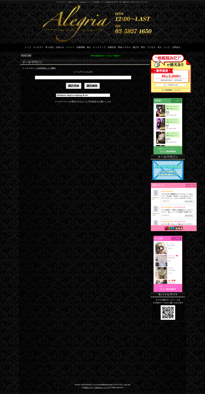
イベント (70, 47)
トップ (28, 47)
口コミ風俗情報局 (167, 90)
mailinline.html (83, 89)
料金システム (124, 47)
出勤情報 (80, 47)
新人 (89, 47)
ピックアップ (99, 47)
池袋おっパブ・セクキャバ (167, 149)
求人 (160, 47)
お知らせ (60, 47)
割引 (143, 47)
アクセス (151, 47)
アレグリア (177, 90)
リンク (167, 47)
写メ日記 (49, 47)
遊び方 (136, 47)
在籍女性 (112, 47)
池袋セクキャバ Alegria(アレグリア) (96, 388)
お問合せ (176, 47)
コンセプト (38, 47)
